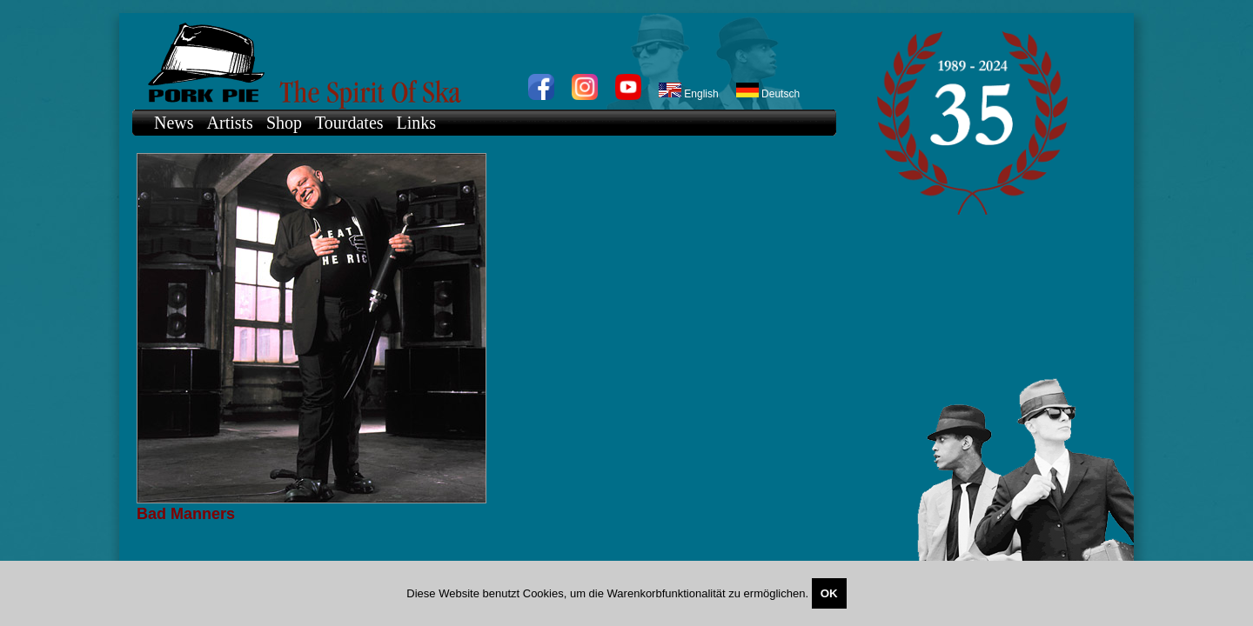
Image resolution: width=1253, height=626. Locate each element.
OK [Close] (829, 593)
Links (417, 122)
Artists (230, 122)
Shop (284, 122)
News (174, 122)
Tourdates (349, 122)
